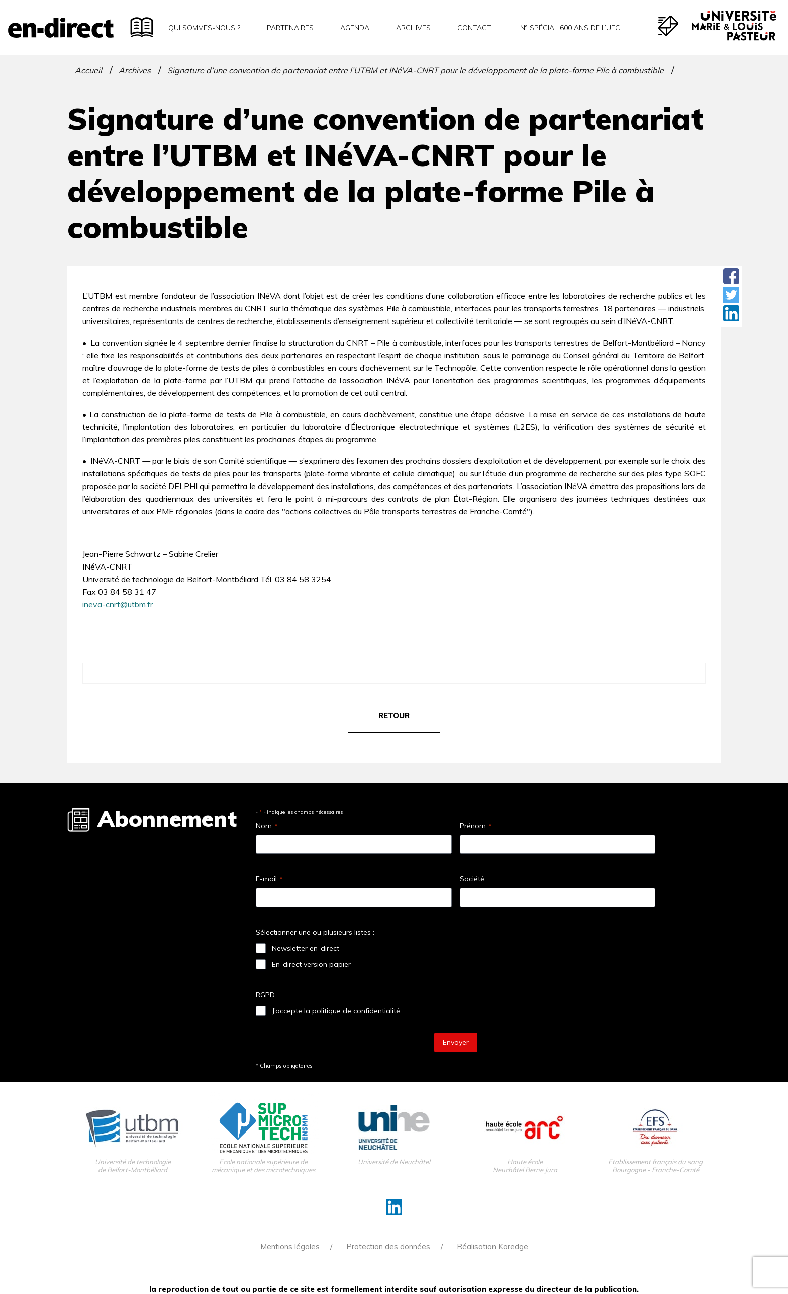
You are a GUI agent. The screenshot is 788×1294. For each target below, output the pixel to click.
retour (394, 715)
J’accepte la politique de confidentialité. (337, 1010)
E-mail (269, 878)
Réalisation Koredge (492, 1246)
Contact (474, 27)
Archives (413, 27)
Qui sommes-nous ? (204, 27)
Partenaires (290, 27)
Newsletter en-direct (305, 948)
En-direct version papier (311, 964)
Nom (266, 825)
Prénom (475, 825)
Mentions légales (290, 1246)
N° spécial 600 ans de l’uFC (569, 27)
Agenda (354, 27)
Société (472, 878)
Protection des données (388, 1246)
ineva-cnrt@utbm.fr (117, 604)
